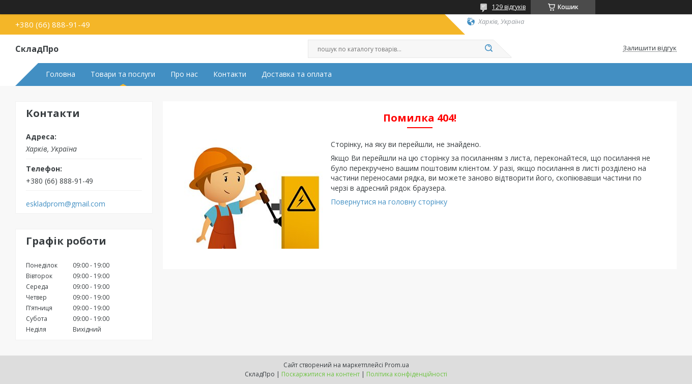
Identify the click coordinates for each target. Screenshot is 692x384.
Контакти (229, 74)
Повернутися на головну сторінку (389, 201)
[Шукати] (488, 49)
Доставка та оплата (297, 74)
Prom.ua (397, 365)
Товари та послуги (123, 74)
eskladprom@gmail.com (65, 204)
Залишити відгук (650, 48)
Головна (60, 74)
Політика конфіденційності (406, 374)
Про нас (184, 74)
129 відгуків (509, 7)
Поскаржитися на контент (320, 374)
